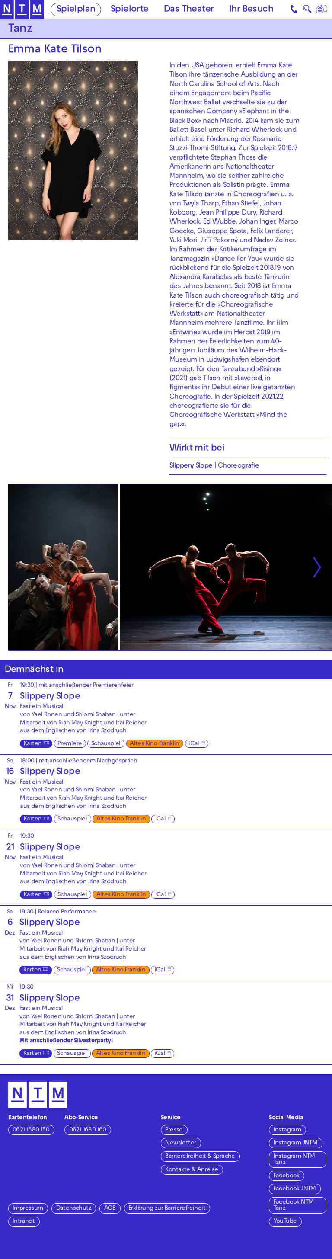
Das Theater (189, 10)
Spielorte (130, 10)
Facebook (287, 1176)
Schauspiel (106, 744)
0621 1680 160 (87, 1130)
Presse (173, 1130)
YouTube (285, 1221)
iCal (193, 744)
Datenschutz (73, 1208)
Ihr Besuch (251, 10)
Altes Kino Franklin (154, 744)
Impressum (28, 1208)
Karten (33, 744)
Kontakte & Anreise (191, 1170)
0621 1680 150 (31, 1130)
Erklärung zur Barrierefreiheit (166, 1208)
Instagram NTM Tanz (294, 1160)
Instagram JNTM (296, 1143)
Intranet (24, 1221)
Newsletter (180, 1143)
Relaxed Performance (67, 912)
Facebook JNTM (295, 1189)
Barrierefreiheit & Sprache (200, 1157)
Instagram (287, 1130)
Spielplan (76, 10)
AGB (109, 1208)
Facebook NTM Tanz (294, 1205)
